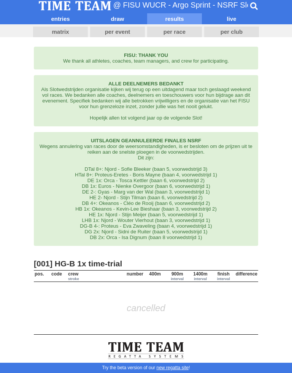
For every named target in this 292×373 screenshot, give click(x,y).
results (174, 19)
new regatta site (172, 367)
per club (232, 31)
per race (174, 31)
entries (60, 19)
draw (117, 19)
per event (117, 31)
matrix (60, 31)
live (231, 19)
